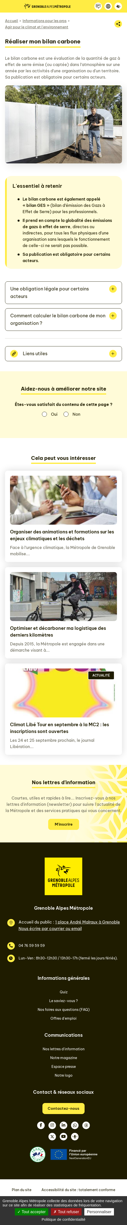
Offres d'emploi (63, 1018)
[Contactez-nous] (98, 6)
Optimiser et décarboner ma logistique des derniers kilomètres (58, 631)
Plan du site (21, 1190)
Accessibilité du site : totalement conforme (78, 1190)
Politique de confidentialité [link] (63, 1219)
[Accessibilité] (118, 6)
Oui (54, 414)
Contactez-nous (63, 1108)
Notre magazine (63, 1058)
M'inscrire (64, 824)
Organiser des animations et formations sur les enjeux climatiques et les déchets (62, 535)
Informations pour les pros (45, 21)
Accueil (11, 21)
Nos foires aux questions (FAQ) (64, 1009)
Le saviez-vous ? (63, 1001)
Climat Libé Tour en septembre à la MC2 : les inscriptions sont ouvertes (59, 728)
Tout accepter (31, 1212)
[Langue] (108, 6)
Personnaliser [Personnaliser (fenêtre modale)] (99, 1212)
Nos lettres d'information (64, 1049)
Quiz (64, 992)
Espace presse (63, 1066)
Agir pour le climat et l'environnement (36, 27)
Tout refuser (66, 1212)
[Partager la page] (118, 24)
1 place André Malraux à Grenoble (87, 922)
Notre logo (64, 1075)
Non (76, 414)
